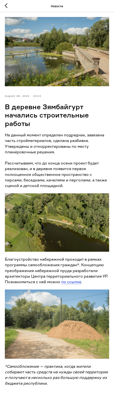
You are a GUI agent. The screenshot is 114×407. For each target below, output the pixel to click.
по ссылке (71, 281)
